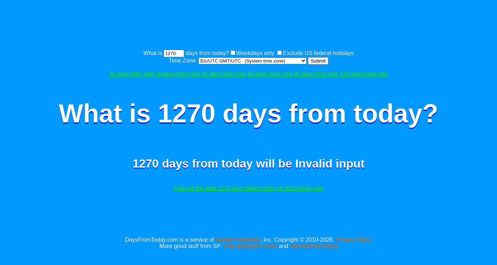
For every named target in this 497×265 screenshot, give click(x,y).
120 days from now (364, 74)
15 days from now (131, 74)
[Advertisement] (248, 26)
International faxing (314, 246)
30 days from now (178, 74)
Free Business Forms (250, 246)
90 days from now (316, 74)
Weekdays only (255, 53)
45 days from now (224, 74)
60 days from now (270, 74)
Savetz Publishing (238, 240)
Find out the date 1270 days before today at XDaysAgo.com (248, 188)
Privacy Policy (353, 240)
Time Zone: (184, 61)
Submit (318, 61)
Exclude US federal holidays (318, 53)
